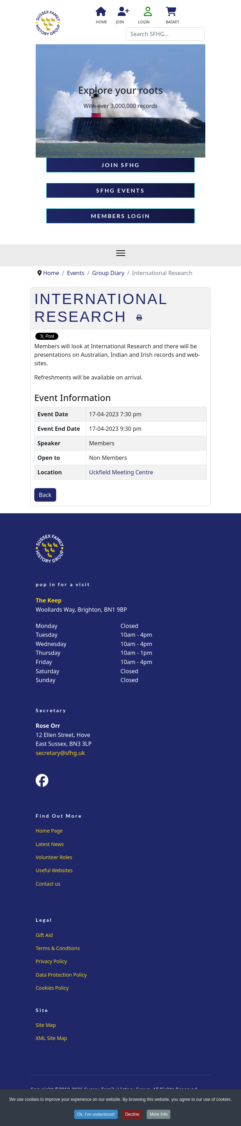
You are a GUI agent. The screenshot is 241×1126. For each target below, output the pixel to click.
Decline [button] (132, 1115)
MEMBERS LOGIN (120, 215)
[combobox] (165, 34)
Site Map (46, 1025)
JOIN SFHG (120, 164)
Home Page (49, 830)
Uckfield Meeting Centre (121, 472)
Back (45, 495)
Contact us (48, 883)
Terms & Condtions (58, 948)
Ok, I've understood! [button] (96, 1115)
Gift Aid (44, 935)
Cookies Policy (52, 987)
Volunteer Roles (54, 857)
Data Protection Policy (61, 974)
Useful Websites (54, 870)
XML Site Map (51, 1038)
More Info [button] (159, 1115)
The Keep (48, 600)
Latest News (50, 844)
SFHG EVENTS (120, 190)
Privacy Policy (51, 961)
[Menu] (124, 255)
